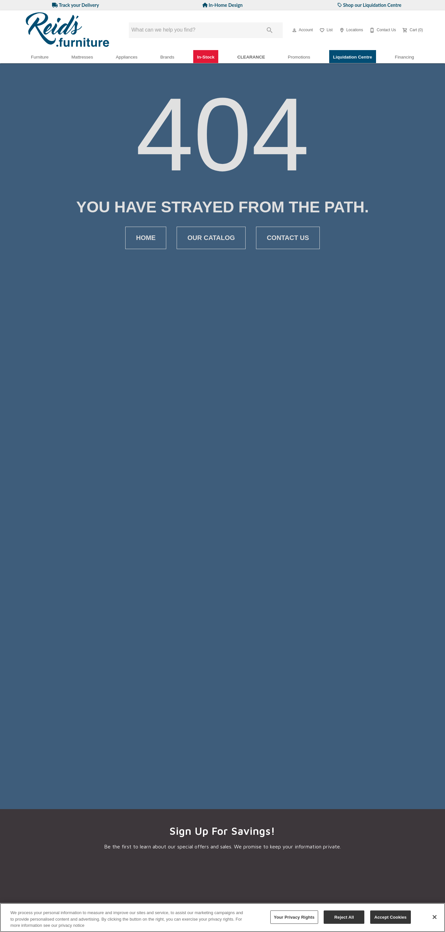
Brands (167, 57)
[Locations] (350, 30)
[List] (325, 30)
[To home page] (68, 30)
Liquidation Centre (352, 57)
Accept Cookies (390, 916)
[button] (294, 30)
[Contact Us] (382, 30)
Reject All (344, 916)
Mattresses (82, 57)
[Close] (434, 917)
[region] (222, 917)
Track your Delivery (75, 5)
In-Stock (206, 57)
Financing (404, 57)
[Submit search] (269, 30)
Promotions (299, 57)
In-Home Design (222, 5)
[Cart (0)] (412, 30)
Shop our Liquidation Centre (369, 5)
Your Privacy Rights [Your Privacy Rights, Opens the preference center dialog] (294, 916)
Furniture (39, 57)
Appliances (127, 57)
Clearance (251, 57)
